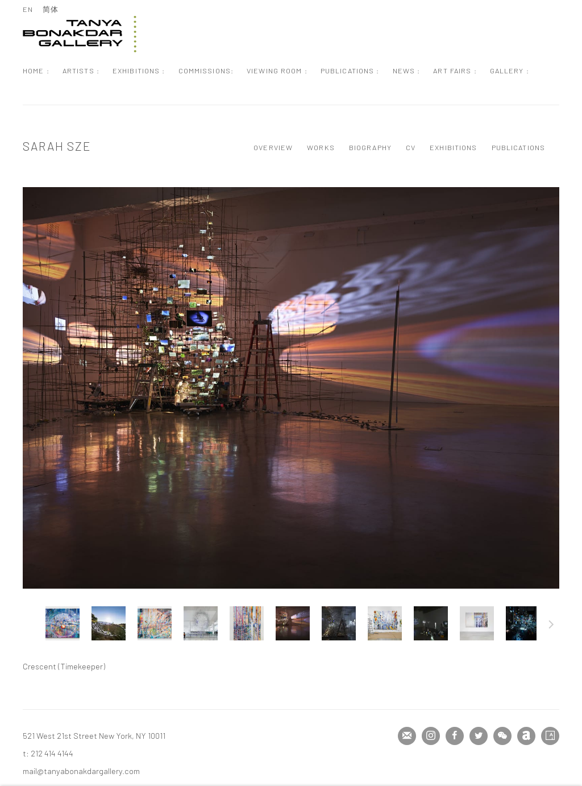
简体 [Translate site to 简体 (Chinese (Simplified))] (51, 9)
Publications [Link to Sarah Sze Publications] (519, 147)
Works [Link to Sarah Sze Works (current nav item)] (321, 147)
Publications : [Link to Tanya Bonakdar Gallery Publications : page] (350, 70)
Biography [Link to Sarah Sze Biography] (370, 147)
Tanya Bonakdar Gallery (79, 34)
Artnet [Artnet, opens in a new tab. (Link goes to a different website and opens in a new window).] (526, 736)
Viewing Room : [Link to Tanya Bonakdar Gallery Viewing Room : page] (277, 70)
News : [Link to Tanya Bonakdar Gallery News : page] (407, 70)
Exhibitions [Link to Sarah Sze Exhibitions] (453, 147)
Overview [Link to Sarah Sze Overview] (273, 147)
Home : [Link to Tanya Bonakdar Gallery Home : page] (36, 70)
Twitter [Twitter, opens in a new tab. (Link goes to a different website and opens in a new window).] (478, 736)
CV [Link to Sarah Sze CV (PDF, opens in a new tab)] (410, 147)
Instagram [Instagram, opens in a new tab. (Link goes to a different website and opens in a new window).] (431, 736)
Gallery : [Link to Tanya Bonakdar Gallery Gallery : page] (509, 70)
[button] (62, 623)
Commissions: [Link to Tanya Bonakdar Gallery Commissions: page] (206, 70)
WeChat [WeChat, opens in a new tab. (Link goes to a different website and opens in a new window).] (502, 736)
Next (551, 626)
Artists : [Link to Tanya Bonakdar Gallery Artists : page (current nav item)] (81, 70)
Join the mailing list (407, 736)
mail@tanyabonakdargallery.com (81, 771)
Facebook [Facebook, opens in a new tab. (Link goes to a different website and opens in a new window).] (455, 736)
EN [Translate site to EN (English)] (28, 9)
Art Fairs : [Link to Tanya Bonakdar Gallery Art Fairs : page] (454, 70)
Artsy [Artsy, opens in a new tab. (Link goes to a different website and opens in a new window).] (550, 736)
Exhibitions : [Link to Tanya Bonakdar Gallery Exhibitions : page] (139, 70)
